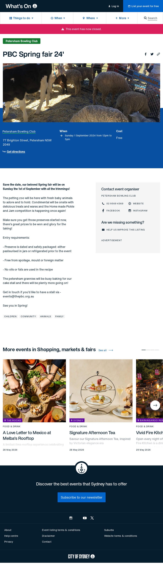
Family (59, 316)
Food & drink (12, 426)
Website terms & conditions (120, 536)
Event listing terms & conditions (61, 530)
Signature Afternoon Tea (92, 432)
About (7, 530)
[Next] (155, 405)
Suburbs (109, 530)
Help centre (11, 536)
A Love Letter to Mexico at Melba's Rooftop (27, 435)
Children (10, 316)
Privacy (8, 541)
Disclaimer (48, 536)
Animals (45, 316)
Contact (46, 541)
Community (28, 316)
